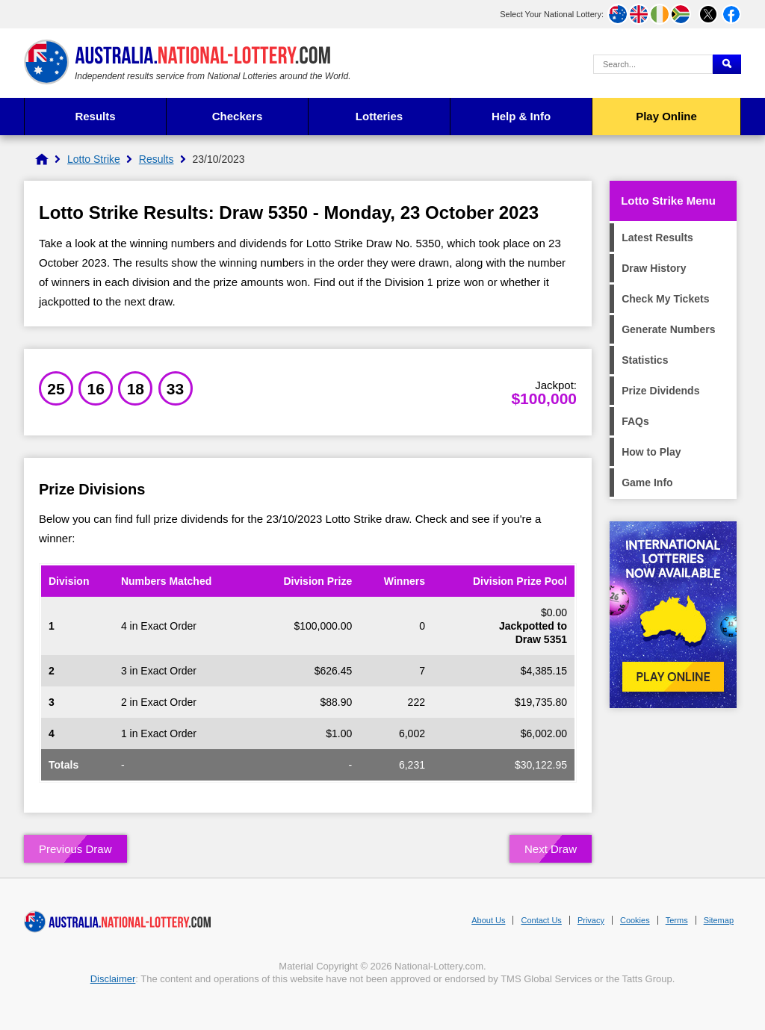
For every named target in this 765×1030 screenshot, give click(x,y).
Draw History (654, 268)
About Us (488, 920)
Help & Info (521, 116)
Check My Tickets (665, 299)
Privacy (590, 920)
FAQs (635, 421)
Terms (677, 920)
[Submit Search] (727, 64)
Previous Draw (75, 849)
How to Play (651, 452)
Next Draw (550, 849)
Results (95, 116)
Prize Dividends (660, 391)
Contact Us (541, 920)
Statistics (645, 360)
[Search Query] (653, 64)
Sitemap (719, 920)
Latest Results (657, 237)
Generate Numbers (668, 329)
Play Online (666, 116)
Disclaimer (113, 978)
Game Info (647, 482)
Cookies (635, 920)
